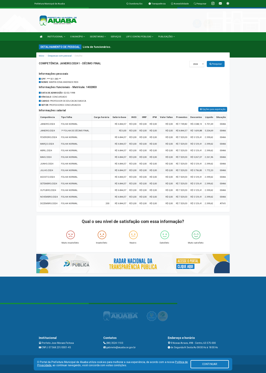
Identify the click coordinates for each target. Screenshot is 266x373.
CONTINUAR (209, 364)
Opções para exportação (212, 109)
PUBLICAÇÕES (166, 36)
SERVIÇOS (116, 36)
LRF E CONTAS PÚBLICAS (139, 36)
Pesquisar (216, 64)
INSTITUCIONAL (56, 36)
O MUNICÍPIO (77, 36)
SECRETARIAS (98, 36)
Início (41, 55)
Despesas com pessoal (60, 55)
